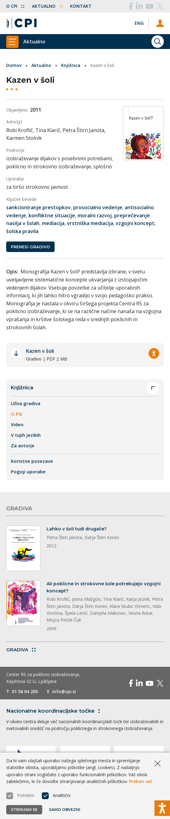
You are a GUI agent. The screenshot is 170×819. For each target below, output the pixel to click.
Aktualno (47, 6)
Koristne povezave (32, 461)
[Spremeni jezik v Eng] (139, 23)
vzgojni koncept (135, 223)
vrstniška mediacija (90, 223)
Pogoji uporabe (28, 471)
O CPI (15, 6)
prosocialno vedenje (97, 207)
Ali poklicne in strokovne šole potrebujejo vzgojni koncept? (104, 587)
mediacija (53, 223)
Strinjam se (24, 809)
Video (17, 424)
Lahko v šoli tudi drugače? (77, 529)
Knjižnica (70, 65)
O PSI (16, 414)
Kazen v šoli (40, 351)
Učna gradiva (25, 403)
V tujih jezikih (26, 435)
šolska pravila (22, 231)
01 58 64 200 (25, 691)
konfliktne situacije (52, 215)
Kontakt (81, 6)
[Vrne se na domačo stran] (21, 23)
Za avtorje (22, 445)
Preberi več (140, 781)
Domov (13, 65)
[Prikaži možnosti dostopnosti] (162, 808)
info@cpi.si (64, 691)
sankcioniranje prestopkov (38, 207)
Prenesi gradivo (30, 246)
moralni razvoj (95, 215)
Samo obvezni (64, 809)
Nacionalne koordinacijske (54, 711)
